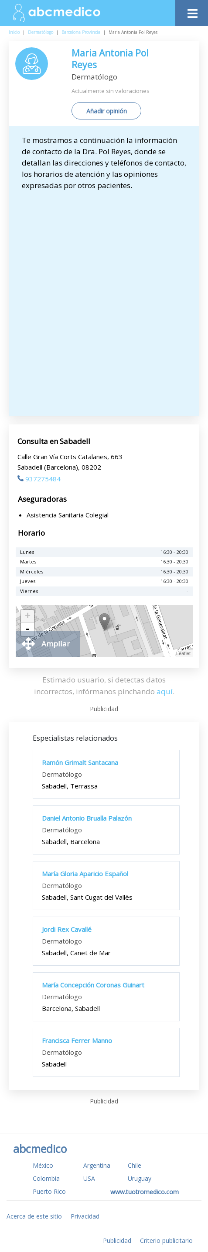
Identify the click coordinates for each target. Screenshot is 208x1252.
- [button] (27, 629)
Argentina (96, 1165)
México (43, 1165)
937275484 (39, 478)
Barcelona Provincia (80, 32)
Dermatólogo (40, 32)
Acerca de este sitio (34, 1216)
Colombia (46, 1178)
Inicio (14, 32)
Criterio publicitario (166, 1240)
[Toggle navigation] (192, 11)
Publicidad (117, 1240)
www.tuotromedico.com (144, 1192)
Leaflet (183, 653)
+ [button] (28, 616)
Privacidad (85, 1216)
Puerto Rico (49, 1191)
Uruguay (139, 1178)
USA (89, 1178)
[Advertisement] (104, 299)
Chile (134, 1165)
